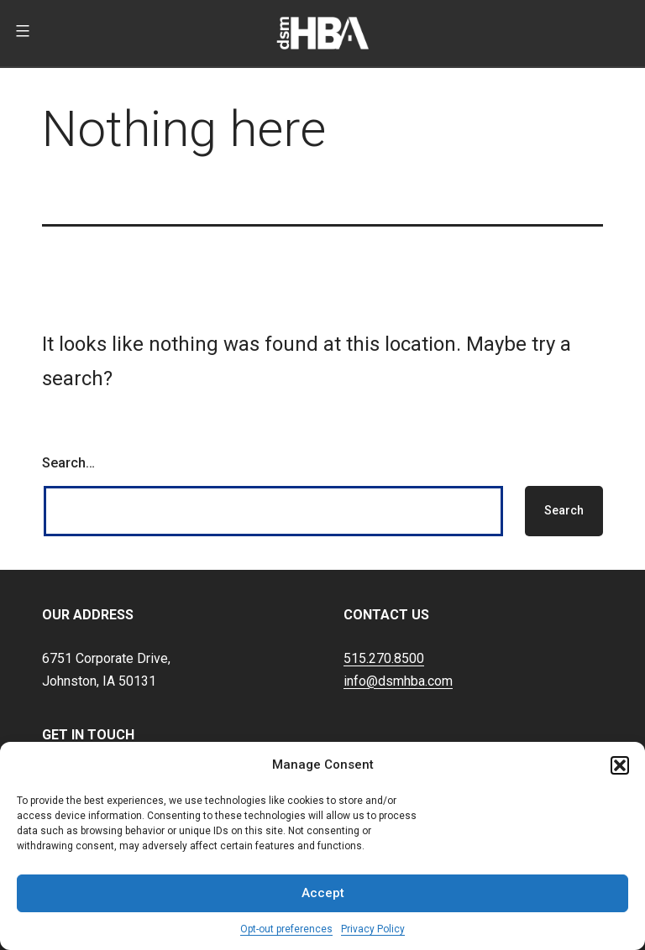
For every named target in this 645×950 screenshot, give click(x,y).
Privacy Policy (373, 929)
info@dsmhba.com (398, 681)
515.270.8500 (383, 658)
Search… (68, 463)
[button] (619, 765)
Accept (323, 892)
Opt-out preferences (286, 929)
